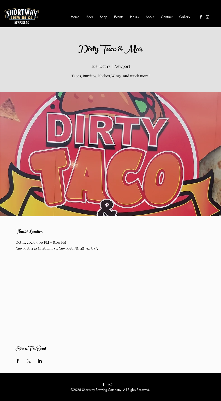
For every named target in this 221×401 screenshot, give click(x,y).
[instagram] (207, 17)
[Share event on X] (29, 361)
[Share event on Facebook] (18, 361)
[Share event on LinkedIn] (40, 361)
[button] (90, 17)
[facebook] (200, 17)
